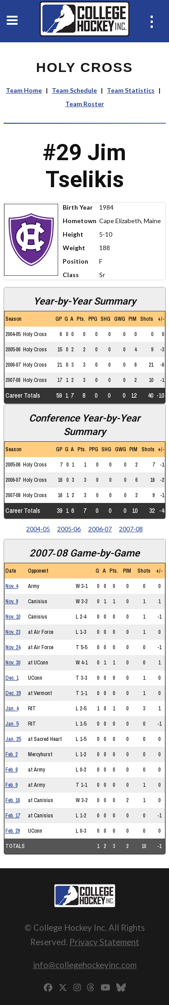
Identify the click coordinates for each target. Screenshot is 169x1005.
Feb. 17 (12, 815)
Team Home (24, 90)
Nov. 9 (11, 601)
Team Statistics (131, 90)
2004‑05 (38, 529)
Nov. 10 (12, 616)
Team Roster (84, 104)
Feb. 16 (12, 800)
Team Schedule (74, 90)
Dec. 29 (13, 693)
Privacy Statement (104, 942)
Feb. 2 (11, 754)
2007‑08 (131, 529)
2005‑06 (69, 529)
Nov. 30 (12, 662)
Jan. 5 (11, 723)
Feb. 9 (11, 785)
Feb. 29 (12, 831)
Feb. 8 (11, 769)
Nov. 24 (12, 647)
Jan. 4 (11, 708)
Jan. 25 (13, 739)
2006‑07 (100, 529)
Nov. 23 (12, 632)
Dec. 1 (11, 678)
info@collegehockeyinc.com (85, 965)
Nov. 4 (11, 586)
